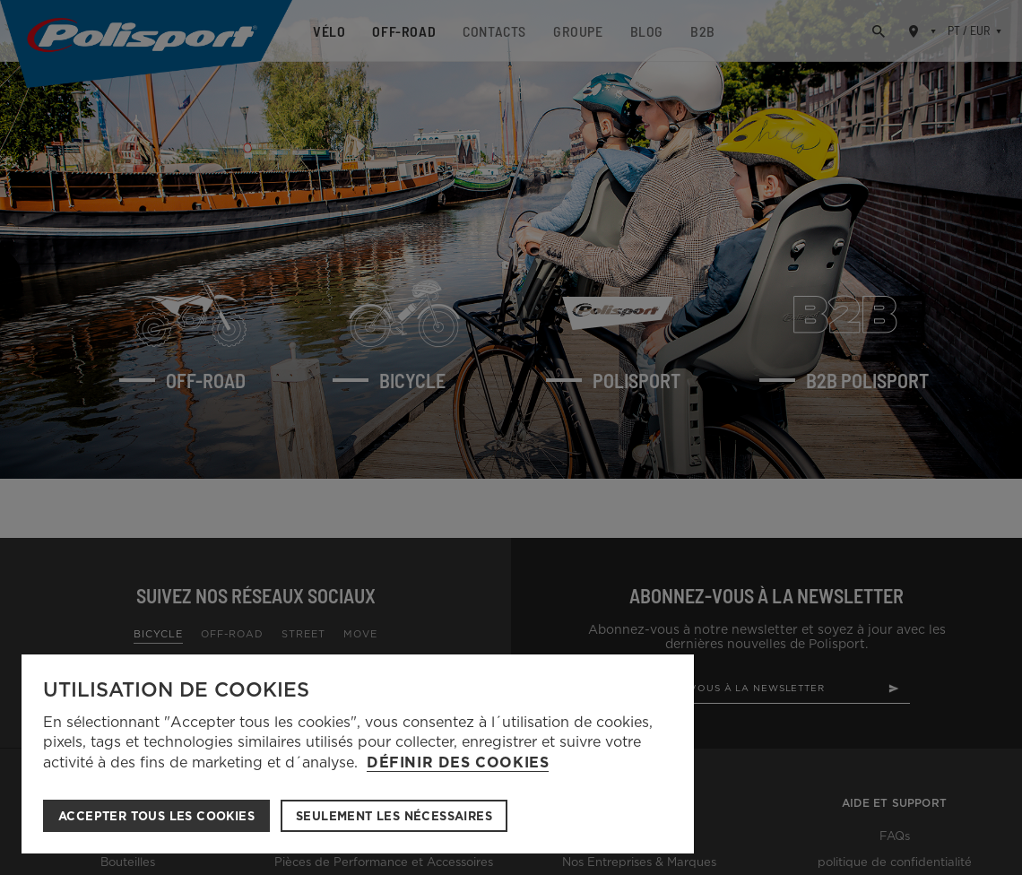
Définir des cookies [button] (458, 763)
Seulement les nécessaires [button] (394, 816)
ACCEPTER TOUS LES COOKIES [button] (156, 816)
